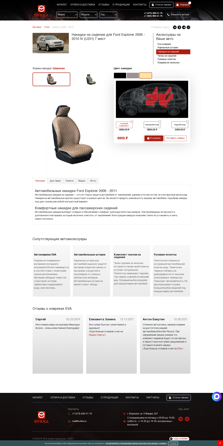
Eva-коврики (164, 44)
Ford (46, 27)
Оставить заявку (175, 139)
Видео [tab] (81, 181)
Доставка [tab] (55, 181)
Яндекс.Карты (96, 351)
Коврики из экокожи (168, 63)
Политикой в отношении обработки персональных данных (136, 443)
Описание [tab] (40, 181)
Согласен (173, 443)
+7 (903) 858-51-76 (151, 17)
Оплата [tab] (69, 181)
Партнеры (152, 398)
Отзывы (101, 5)
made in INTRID (181, 439)
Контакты (135, 5)
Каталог (62, 5)
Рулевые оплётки (167, 59)
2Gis (179, 364)
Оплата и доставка (81, 5)
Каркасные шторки (168, 48)
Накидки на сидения (168, 52)
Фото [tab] (93, 181)
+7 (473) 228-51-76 (151, 14)
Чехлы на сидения (167, 56)
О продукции (117, 5)
